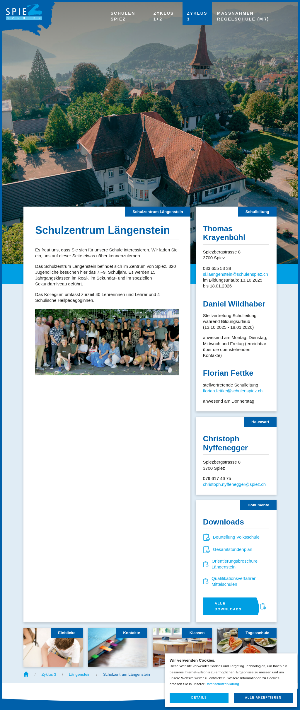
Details (199, 697)
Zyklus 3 (48, 674)
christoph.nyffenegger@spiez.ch (234, 484)
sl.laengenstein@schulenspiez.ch (235, 274)
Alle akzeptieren (263, 697)
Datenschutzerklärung (222, 684)
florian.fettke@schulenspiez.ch (233, 390)
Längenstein (80, 674)
